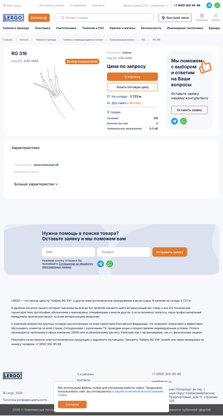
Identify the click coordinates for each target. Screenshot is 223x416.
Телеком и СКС (93, 28)
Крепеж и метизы (122, 28)
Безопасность (151, 28)
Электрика (42, 28)
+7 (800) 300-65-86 (166, 374)
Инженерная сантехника (185, 28)
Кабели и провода (16, 28)
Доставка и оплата (51, 5)
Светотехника (66, 28)
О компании (78, 5)
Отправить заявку (169, 252)
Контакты (98, 5)
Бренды (214, 28)
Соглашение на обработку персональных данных (67, 265)
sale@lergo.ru (159, 5)
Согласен (72, 404)
